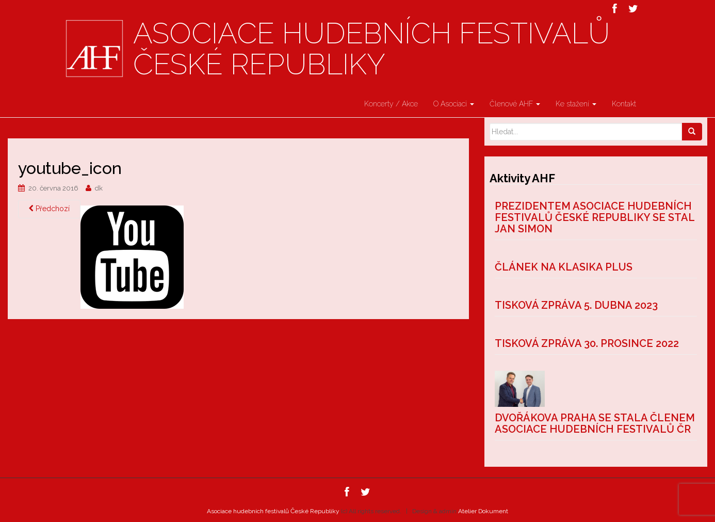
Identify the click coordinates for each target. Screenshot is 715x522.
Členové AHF (515, 104)
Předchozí (49, 208)
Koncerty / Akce (391, 104)
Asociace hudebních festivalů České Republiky (371, 49)
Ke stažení (576, 104)
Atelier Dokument (483, 511)
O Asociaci (453, 104)
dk (99, 188)
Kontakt (624, 104)
